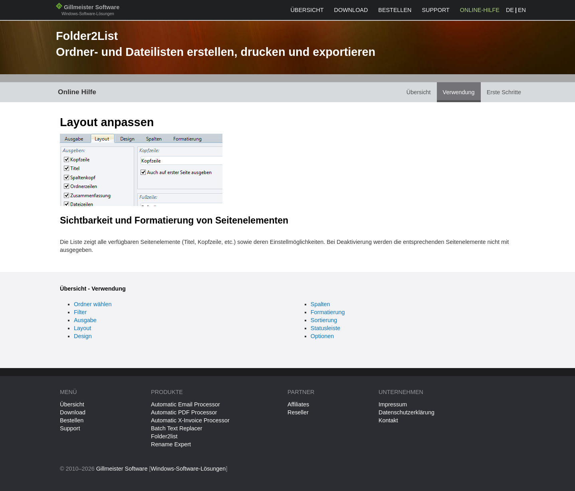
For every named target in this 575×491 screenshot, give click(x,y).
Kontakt (388, 420)
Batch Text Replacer (176, 428)
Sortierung (324, 320)
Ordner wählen (92, 304)
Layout (82, 328)
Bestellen (394, 10)
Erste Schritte (504, 92)
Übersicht (306, 10)
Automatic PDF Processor (184, 412)
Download (351, 10)
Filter (80, 312)
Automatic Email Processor (185, 404)
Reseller (298, 412)
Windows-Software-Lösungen (188, 468)
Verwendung (459, 92)
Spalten (320, 304)
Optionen (322, 336)
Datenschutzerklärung (406, 412)
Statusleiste (325, 328)
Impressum (393, 404)
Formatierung (328, 312)
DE (510, 10)
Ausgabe (85, 320)
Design (83, 336)
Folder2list (164, 436)
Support (436, 10)
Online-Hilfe (480, 10)
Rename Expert (171, 444)
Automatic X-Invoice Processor (190, 420)
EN (522, 10)
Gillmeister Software (87, 11)
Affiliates (298, 404)
